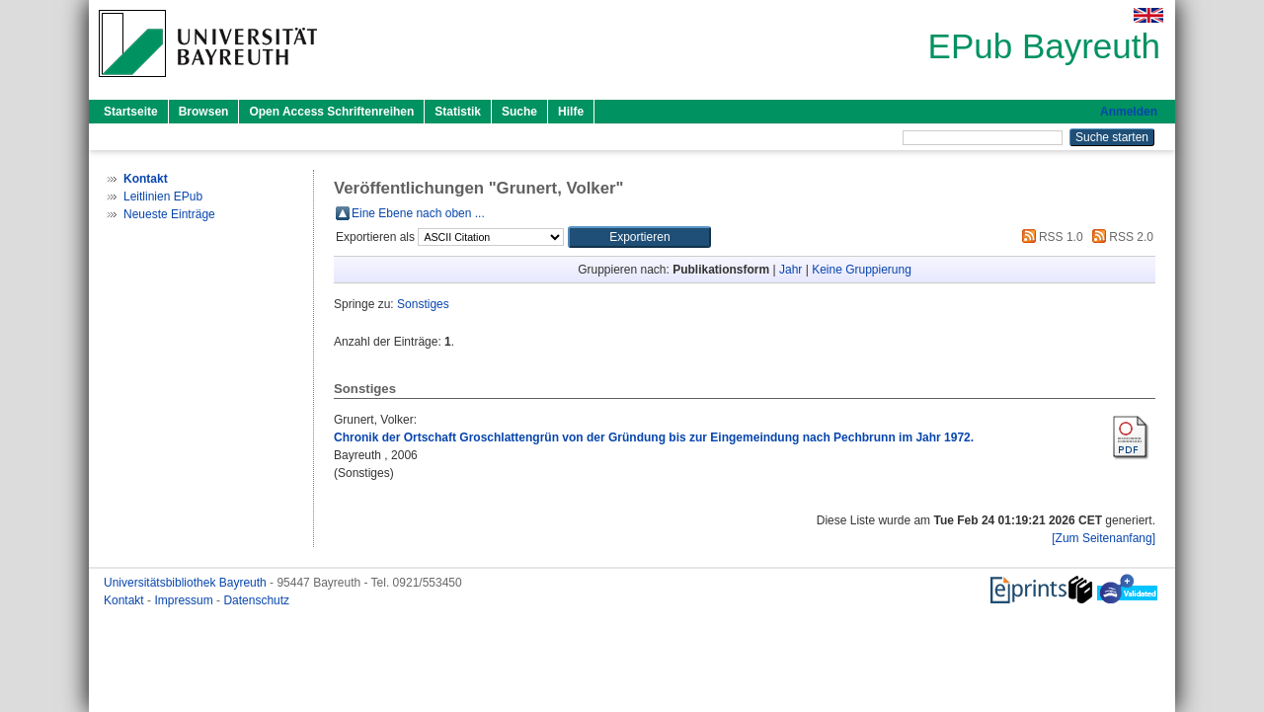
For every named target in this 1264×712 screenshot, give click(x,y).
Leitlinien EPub (162, 196)
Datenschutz (256, 600)
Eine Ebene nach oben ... (418, 213)
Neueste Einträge (169, 214)
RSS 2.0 (1119, 237)
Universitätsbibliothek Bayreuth (187, 583)
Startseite (131, 112)
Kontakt (125, 600)
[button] (639, 237)
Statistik (457, 112)
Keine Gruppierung (861, 270)
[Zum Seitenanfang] (1103, 538)
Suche (519, 112)
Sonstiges (423, 304)
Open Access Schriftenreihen (331, 112)
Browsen (204, 112)
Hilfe (571, 112)
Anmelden (1128, 112)
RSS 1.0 (1049, 237)
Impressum (185, 600)
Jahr (790, 270)
